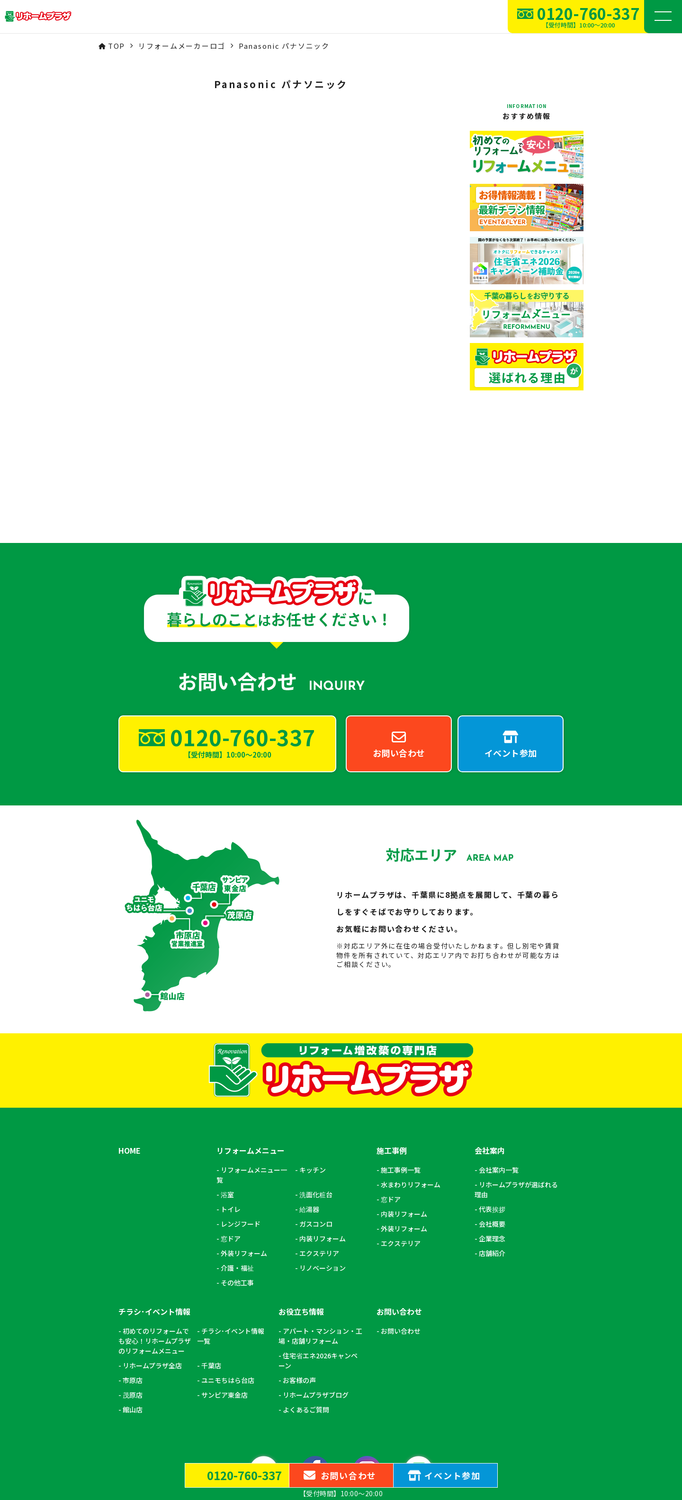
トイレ (231, 1098)
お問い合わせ (401, 1220)
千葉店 (211, 1254)
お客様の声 (299, 1269)
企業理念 (492, 1127)
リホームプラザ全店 (152, 1254)
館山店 (133, 1298)
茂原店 (133, 1284)
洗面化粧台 (315, 1083)
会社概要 (492, 1113)
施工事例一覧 (401, 1059)
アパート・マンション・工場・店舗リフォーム (320, 1225)
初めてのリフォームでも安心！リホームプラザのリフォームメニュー (154, 1230)
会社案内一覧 (499, 1059)
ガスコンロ (315, 1113)
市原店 (133, 1269)
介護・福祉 (237, 1157)
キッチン (312, 1059)
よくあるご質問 (306, 1298)
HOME (129, 1040)
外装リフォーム (244, 1142)
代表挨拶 (492, 1098)
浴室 (227, 1083)
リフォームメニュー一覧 (251, 1064)
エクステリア (319, 1142)
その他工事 (237, 1171)
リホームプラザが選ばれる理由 (516, 1078)
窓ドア (231, 1127)
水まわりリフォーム (410, 1073)
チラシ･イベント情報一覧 (230, 1225)
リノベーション (322, 1157)
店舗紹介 (492, 1142)
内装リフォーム (322, 1127)
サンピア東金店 (224, 1284)
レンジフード (240, 1113)
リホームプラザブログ (316, 1284)
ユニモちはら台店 (227, 1269)
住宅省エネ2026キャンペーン (318, 1249)
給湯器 (309, 1098)
